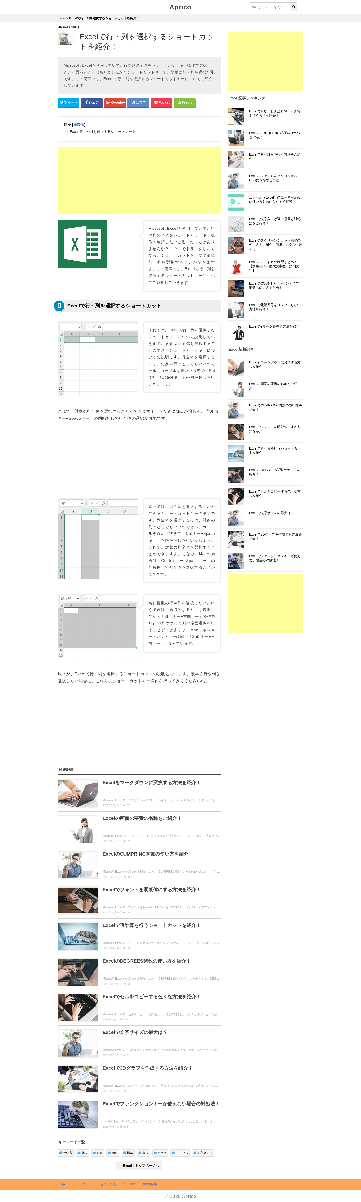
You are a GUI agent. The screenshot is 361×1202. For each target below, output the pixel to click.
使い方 (65, 1153)
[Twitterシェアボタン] (69, 102)
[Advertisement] (139, 180)
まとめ (160, 1153)
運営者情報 (149, 1184)
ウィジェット (85, 1184)
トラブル (180, 1153)
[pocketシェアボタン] (162, 102)
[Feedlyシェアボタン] (185, 102)
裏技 (143, 1153)
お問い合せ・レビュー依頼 (118, 1184)
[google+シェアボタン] (115, 102)
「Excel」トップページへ (139, 1165)
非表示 (78, 125)
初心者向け (203, 1153)
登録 (82, 1153)
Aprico (180, 7)
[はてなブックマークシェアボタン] (138, 102)
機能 (128, 1153)
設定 (98, 1153)
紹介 (113, 1153)
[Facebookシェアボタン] (92, 102)
